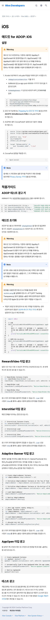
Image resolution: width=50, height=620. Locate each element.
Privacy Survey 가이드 (18, 177)
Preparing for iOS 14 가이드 (29, 111)
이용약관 (4, 610)
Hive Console (7, 616)
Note (9, 168)
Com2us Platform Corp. (24, 607)
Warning (10, 49)
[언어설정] (41, 5)
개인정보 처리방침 (15, 610)
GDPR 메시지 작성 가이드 (28, 310)
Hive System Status (35, 616)
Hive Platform (20, 616)
